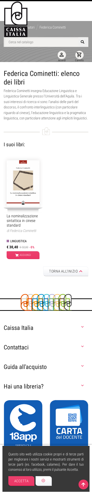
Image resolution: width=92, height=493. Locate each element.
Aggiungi (23, 255)
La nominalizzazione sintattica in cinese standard (22, 221)
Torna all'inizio (66, 271)
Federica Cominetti (23, 231)
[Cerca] (46, 42)
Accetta (21, 481)
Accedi (62, 56)
